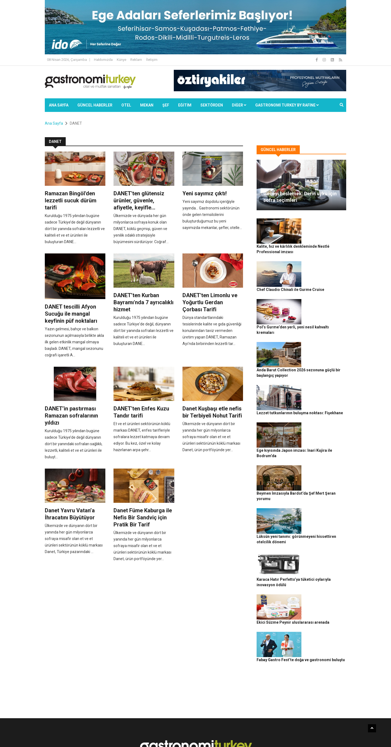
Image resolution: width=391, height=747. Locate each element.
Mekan (146, 105)
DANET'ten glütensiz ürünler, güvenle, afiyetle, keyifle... (138, 200)
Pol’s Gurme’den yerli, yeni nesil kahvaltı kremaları (325, 286)
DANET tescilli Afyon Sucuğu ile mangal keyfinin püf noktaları (71, 313)
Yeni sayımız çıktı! (204, 193)
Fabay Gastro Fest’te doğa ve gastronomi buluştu (324, 526)
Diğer (239, 105)
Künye (121, 60)
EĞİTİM (184, 105)
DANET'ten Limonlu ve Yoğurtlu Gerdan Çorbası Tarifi (209, 302)
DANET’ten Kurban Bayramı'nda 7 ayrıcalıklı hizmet (143, 302)
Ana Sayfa (58, 105)
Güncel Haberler (94, 105)
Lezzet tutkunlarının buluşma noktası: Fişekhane (323, 346)
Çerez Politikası (304, 734)
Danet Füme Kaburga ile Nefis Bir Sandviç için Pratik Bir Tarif (142, 517)
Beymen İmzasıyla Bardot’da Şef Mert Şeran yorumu (322, 406)
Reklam (136, 60)
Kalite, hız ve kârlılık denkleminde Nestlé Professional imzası (323, 226)
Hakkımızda (103, 60)
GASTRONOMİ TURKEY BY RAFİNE (287, 105)
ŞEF (165, 105)
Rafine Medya (104, 734)
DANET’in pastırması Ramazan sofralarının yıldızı (71, 415)
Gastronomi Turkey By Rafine (140, 734)
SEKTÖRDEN (211, 105)
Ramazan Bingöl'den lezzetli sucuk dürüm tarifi (70, 200)
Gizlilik (284, 734)
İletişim (151, 60)
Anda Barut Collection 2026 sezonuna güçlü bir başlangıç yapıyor (325, 316)
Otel (126, 105)
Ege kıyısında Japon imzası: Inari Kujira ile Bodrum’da (324, 376)
